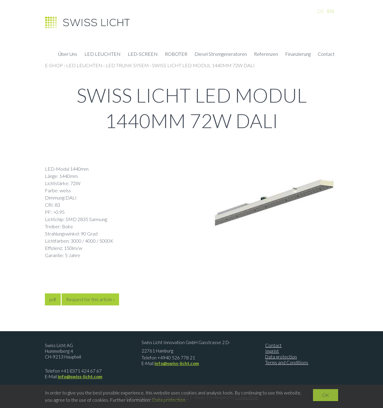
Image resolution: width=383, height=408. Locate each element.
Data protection (281, 356)
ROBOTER (176, 54)
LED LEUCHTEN (102, 54)
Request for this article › (90, 299)
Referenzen (266, 54)
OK (325, 395)
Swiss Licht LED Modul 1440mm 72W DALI (203, 65)
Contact (326, 54)
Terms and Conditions (286, 362)
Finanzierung (298, 54)
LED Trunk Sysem (127, 65)
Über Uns (67, 54)
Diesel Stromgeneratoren (220, 54)
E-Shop (54, 65)
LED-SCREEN (143, 54)
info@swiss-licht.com (80, 376)
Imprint (272, 351)
